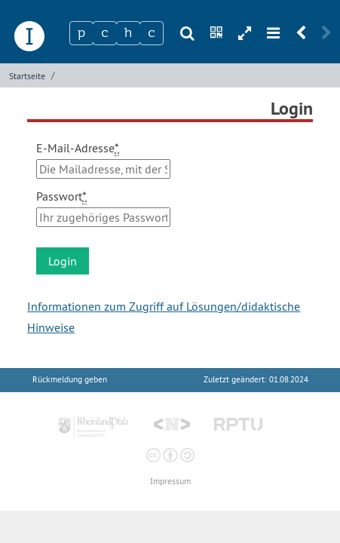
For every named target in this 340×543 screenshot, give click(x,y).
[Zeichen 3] (128, 33)
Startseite (27, 75)
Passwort (61, 196)
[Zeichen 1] (81, 33)
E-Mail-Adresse (77, 148)
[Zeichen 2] (105, 33)
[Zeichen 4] (151, 33)
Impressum (170, 481)
